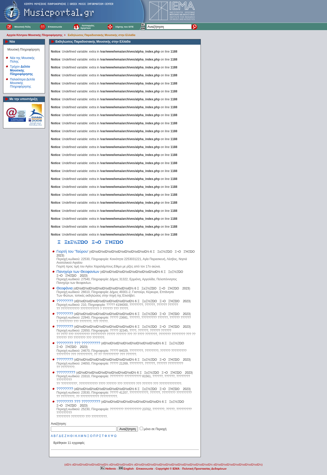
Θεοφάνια (64, 288)
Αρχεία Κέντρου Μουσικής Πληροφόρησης (35, 34)
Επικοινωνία (55, 27)
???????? (64, 301)
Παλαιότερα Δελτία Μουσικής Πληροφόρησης (22, 83)
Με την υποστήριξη (23, 99)
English (127, 468)
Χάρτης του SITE (124, 27)
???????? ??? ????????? (78, 343)
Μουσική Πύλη (22, 27)
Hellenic (108, 468)
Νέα (12, 41)
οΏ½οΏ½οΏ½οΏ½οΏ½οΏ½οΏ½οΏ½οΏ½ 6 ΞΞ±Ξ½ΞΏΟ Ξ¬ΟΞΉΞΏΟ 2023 (131, 288)
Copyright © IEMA (168, 468)
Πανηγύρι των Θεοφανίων (77, 272)
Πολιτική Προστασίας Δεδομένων (204, 468)
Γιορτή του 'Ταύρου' (72, 251)
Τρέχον (21, 70)
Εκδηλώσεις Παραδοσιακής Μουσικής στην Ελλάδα (101, 34)
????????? (65, 372)
